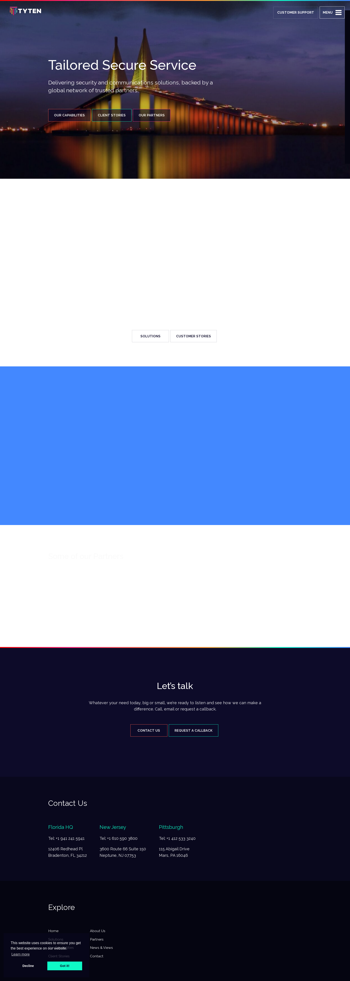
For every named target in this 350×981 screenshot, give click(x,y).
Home (53, 933)
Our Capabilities (69, 115)
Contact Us (145, 732)
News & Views (103, 951)
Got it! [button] (64, 966)
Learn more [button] (20, 954)
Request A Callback (195, 732)
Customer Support (295, 13)
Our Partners (160, 115)
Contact (98, 960)
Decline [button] (28, 966)
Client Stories (116, 115)
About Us (99, 933)
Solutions (147, 336)
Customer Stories (195, 336)
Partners (98, 941)
